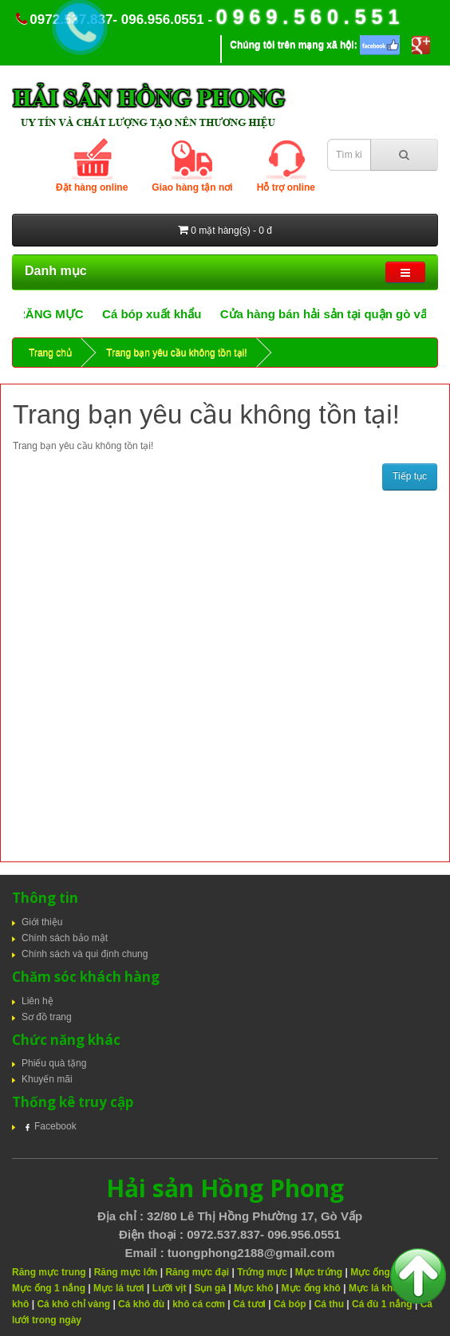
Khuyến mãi (47, 1079)
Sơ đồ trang (47, 1017)
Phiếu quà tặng (54, 1063)
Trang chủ (50, 352)
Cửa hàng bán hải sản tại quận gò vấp (338, 314)
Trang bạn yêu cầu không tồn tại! (176, 352)
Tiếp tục (410, 476)
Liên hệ (37, 1001)
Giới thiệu (42, 922)
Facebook (49, 1126)
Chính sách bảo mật (65, 938)
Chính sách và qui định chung (85, 954)
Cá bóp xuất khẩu (163, 314)
